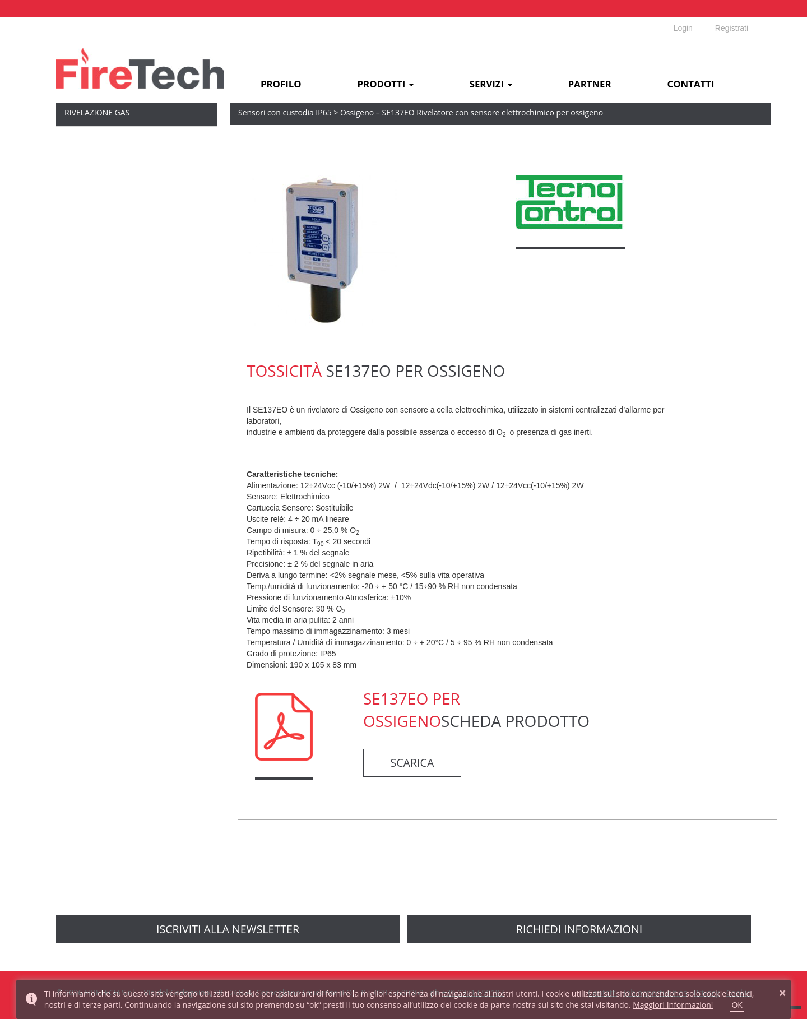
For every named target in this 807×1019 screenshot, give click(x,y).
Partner (589, 84)
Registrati (731, 28)
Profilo (281, 84)
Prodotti (386, 84)
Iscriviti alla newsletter (227, 929)
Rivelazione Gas (96, 112)
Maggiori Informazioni (673, 1004)
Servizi (491, 84)
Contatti (691, 84)
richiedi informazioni (579, 929)
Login (683, 28)
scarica (412, 762)
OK (736, 1004)
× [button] (783, 992)
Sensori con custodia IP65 (285, 112)
